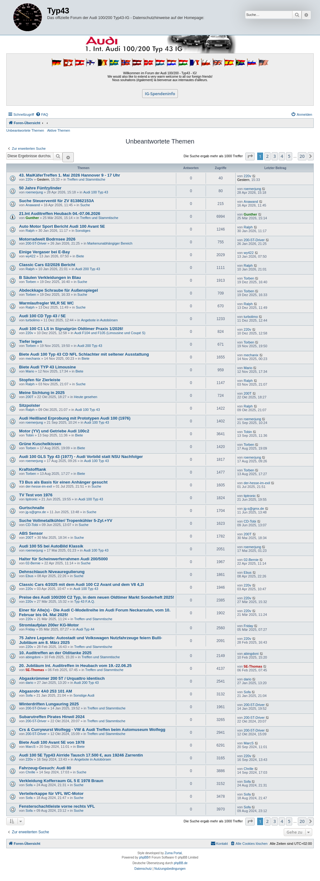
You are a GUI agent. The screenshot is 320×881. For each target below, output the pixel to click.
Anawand (33, 205)
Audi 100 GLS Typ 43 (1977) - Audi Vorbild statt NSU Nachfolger (81, 456)
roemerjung (34, 192)
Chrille (30, 772)
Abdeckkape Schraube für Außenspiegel (58, 290)
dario (29, 682)
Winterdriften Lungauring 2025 (49, 704)
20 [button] (302, 156)
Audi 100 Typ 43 (95, 192)
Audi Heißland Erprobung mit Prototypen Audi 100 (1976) (74, 418)
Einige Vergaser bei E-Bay (44, 252)
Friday (30, 629)
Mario (30, 371)
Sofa (29, 695)
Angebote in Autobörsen (99, 320)
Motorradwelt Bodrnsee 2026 (47, 239)
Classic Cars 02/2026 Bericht (47, 264)
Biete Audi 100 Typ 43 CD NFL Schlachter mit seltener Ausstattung (84, 354)
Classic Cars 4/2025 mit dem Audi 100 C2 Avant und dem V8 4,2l (81, 584)
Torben (31, 282)
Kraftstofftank (32, 469)
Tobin (30, 435)
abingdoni (33, 657)
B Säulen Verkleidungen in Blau (50, 277)
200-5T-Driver (36, 243)
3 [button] (274, 156)
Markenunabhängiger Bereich (109, 243)
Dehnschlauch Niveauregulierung (52, 571)
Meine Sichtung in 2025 (42, 392)
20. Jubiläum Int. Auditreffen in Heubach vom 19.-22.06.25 (75, 665)
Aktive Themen (58, 130)
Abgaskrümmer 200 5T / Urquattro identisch (62, 678)
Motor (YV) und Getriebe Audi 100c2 (54, 431)
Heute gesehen (86, 397)
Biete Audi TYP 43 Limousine (47, 367)
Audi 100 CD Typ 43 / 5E (42, 316)
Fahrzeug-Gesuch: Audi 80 (45, 768)
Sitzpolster (29, 405)
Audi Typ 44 (85, 629)
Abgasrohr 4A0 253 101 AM (45, 691)
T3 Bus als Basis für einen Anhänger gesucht (63, 482)
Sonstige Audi (83, 695)
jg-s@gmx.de (36, 512)
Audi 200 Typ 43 (87, 269)
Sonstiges (82, 230)
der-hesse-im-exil (39, 486)
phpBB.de (181, 863)
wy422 (31, 256)
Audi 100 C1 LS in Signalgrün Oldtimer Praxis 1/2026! (71, 328)
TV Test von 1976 (35, 495)
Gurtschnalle (31, 507)
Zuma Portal (173, 853)
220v (29, 179)
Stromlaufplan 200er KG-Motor (49, 625)
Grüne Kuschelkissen (40, 443)
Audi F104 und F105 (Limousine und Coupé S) (109, 333)
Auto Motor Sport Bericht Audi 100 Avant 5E (62, 226)
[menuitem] (42, 114)
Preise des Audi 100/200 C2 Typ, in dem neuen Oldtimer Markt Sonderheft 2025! (96, 597)
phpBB (143, 857)
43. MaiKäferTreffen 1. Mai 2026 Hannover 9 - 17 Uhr (69, 175)
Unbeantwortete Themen (25, 130)
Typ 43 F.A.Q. (84, 601)
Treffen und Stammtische (86, 179)
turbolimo (33, 320)
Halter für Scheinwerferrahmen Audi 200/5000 (63, 559)
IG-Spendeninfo (160, 93)
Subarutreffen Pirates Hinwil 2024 (52, 716)
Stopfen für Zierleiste (39, 379)
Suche (85, 205)
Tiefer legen (30, 341)
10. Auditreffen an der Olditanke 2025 (55, 652)
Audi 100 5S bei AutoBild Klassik (51, 546)
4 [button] (282, 156)
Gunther (32, 218)
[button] (250, 156)
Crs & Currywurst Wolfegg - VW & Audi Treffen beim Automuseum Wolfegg (92, 729)
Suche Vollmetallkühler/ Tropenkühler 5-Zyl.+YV (65, 520)
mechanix (33, 358)
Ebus (29, 576)
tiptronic (32, 499)
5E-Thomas (35, 670)
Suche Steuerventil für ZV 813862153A (56, 200)
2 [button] (267, 156)
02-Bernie (33, 563)
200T (29, 397)
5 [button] (289, 156)
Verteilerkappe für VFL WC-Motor (51, 793)
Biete (80, 256)
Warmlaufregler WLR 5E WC (46, 303)
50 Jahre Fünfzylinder (40, 188)
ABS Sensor (31, 533)
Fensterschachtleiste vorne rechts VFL (57, 806)
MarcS (31, 746)
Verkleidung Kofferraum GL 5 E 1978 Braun (61, 780)
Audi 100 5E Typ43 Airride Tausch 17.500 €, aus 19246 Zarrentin (81, 755)
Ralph (30, 230)
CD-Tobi (32, 525)
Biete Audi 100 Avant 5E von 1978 (52, 742)
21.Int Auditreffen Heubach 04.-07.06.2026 (59, 213)
